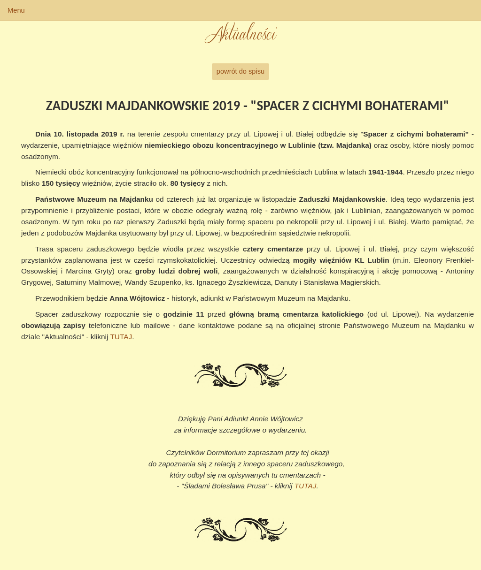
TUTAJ (121, 337)
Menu (16, 10)
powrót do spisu (240, 71)
